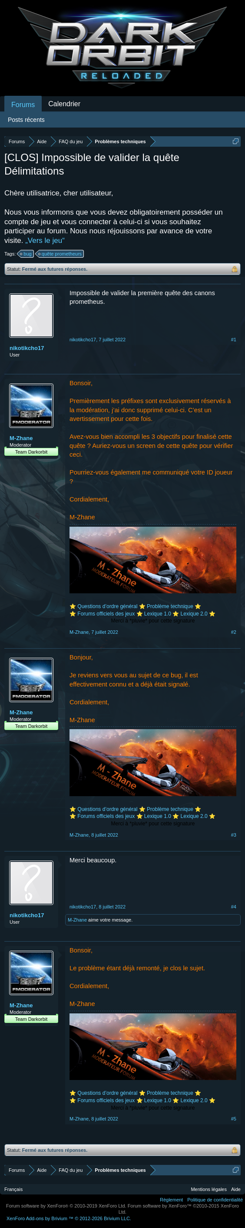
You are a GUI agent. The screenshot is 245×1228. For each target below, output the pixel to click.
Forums (23, 104)
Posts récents (26, 119)
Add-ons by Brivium (69, 1218)
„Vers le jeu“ (45, 240)
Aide (236, 1189)
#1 (233, 339)
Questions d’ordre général (107, 606)
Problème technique (170, 606)
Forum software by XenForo (66, 1205)
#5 (233, 1118)
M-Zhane (21, 438)
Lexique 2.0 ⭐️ (198, 614)
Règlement (171, 1199)
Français (13, 1189)
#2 (233, 632)
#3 (233, 835)
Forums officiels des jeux (106, 614)
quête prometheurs (60, 254)
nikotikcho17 (27, 348)
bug (26, 254)
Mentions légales (209, 1189)
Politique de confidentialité (215, 1199)
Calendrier (64, 104)
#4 (233, 906)
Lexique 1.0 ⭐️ (161, 614)
